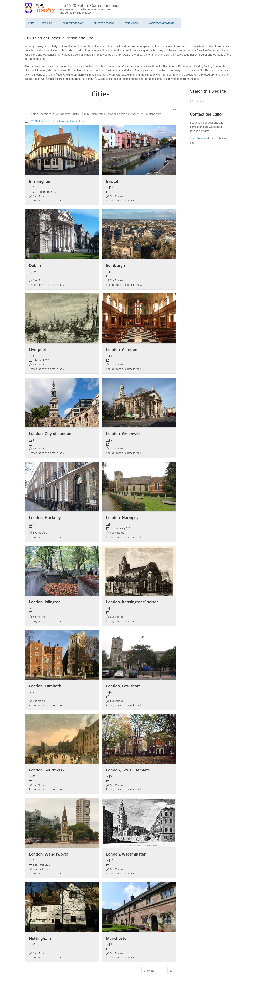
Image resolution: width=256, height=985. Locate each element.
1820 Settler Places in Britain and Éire (52, 121)
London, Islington (45, 601)
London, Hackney (45, 517)
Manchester (117, 938)
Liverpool (37, 349)
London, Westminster (126, 854)
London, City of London (50, 433)
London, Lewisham (123, 685)
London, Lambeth (45, 685)
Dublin (35, 265)
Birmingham (40, 181)
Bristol (112, 181)
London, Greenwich (124, 433)
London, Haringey (122, 517)
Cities (81, 121)
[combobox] (210, 101)
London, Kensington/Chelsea (132, 601)
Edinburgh (115, 265)
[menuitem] (31, 23)
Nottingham (40, 938)
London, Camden (121, 349)
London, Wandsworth (48, 854)
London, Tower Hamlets (128, 770)
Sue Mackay (197, 138)
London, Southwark (47, 770)
